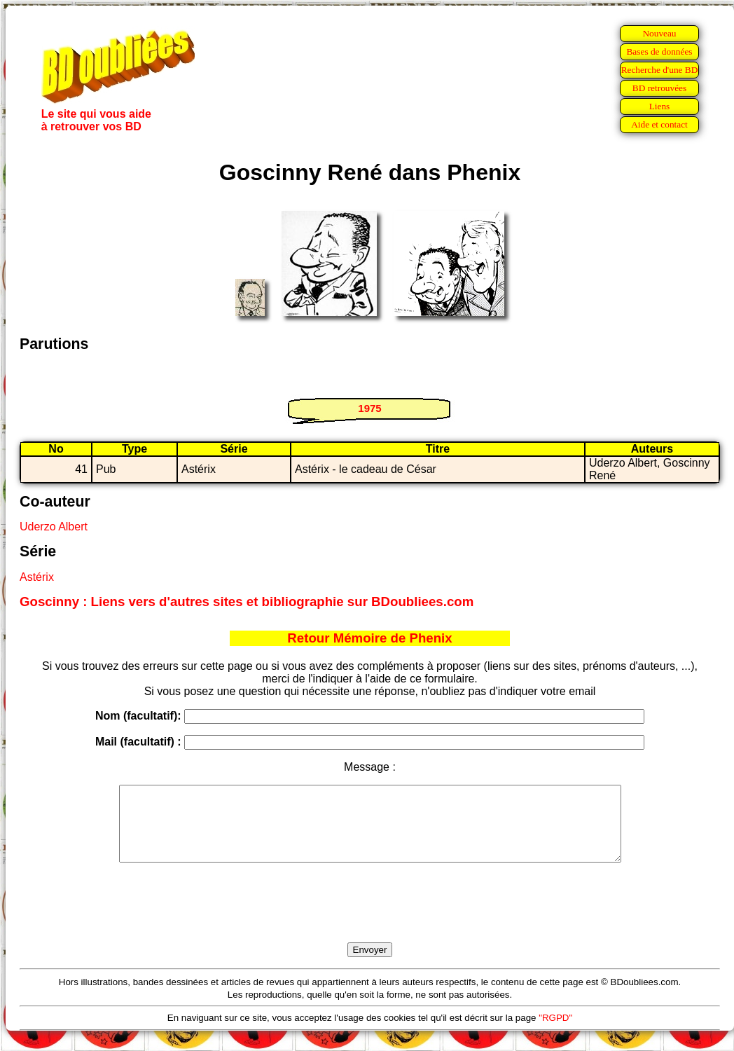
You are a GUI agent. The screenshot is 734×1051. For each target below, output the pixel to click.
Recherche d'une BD (659, 69)
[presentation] (369, 918)
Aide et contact (659, 124)
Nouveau (659, 33)
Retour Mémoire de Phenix (369, 638)
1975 (369, 408)
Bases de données (659, 51)
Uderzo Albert (54, 527)
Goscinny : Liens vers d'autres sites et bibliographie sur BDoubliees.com (246, 601)
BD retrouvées (659, 88)
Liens (659, 106)
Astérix (37, 577)
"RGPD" (555, 1032)
